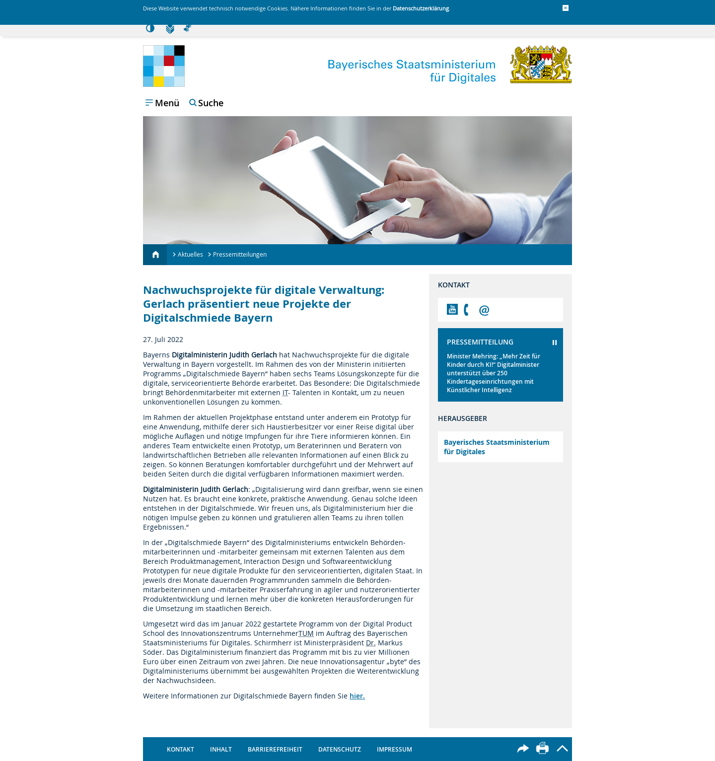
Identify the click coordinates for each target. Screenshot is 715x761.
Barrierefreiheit (275, 749)
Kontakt (180, 749)
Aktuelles (190, 254)
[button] (566, 7)
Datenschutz (339, 749)
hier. (357, 695)
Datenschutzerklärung (421, 8)
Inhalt (221, 749)
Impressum (394, 749)
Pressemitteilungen (240, 254)
